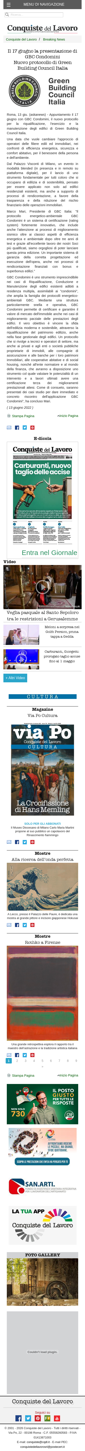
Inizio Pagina (67, 416)
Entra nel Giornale (49, 552)
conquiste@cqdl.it (38, 1442)
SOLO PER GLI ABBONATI (42, 823)
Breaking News (54, 39)
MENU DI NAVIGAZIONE (44, 4)
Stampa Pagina (20, 416)
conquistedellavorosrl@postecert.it (42, 1446)
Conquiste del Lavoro (21, 39)
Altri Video (15, 678)
